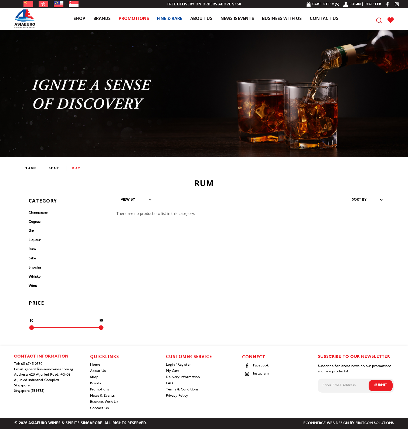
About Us (98, 371)
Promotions (99, 390)
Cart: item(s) (322, 3)
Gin (31, 231)
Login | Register (362, 3)
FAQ (169, 383)
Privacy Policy (177, 396)
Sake (32, 258)
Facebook (257, 365)
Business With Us (104, 402)
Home (31, 168)
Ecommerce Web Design (326, 423)
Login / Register (178, 365)
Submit (380, 385)
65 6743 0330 (31, 364)
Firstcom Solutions (374, 423)
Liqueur (34, 240)
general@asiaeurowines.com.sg (49, 369)
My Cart (172, 371)
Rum (76, 168)
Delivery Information (183, 377)
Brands (95, 383)
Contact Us (99, 408)
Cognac (34, 222)
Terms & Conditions (182, 390)
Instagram (257, 374)
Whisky (34, 277)
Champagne (38, 213)
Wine (33, 286)
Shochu (35, 268)
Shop (54, 168)
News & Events (102, 396)
